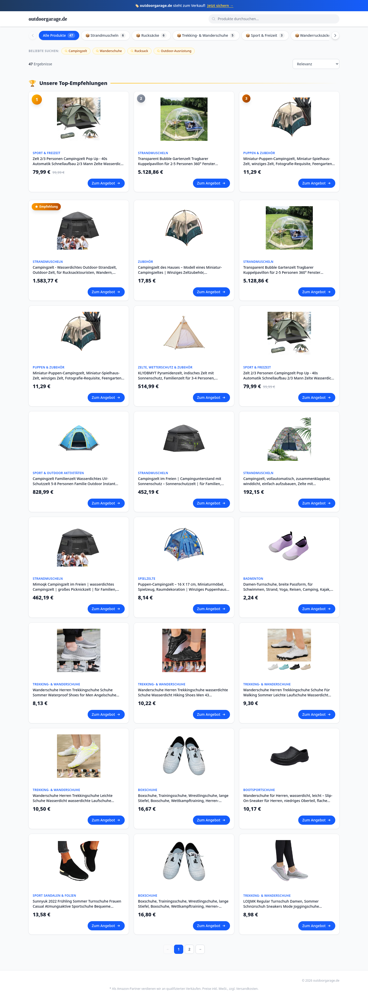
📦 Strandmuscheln (105, 35)
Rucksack (139, 51)
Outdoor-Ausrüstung (174, 51)
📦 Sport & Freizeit (265, 35)
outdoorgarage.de (48, 19)
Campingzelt (76, 51)
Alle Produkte (59, 35)
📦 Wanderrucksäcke (316, 35)
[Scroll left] (33, 35)
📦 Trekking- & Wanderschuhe (206, 35)
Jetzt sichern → (220, 5)
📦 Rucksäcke (151, 35)
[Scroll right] (335, 35)
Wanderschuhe (109, 51)
